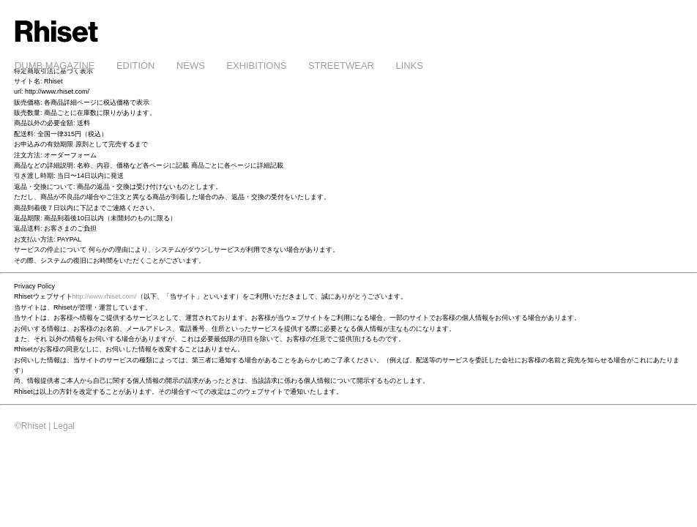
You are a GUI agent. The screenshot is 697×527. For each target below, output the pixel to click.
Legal (64, 426)
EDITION (135, 65)
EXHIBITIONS (256, 65)
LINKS (408, 65)
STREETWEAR (341, 65)
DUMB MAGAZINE (54, 65)
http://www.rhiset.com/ (104, 296)
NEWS (190, 65)
